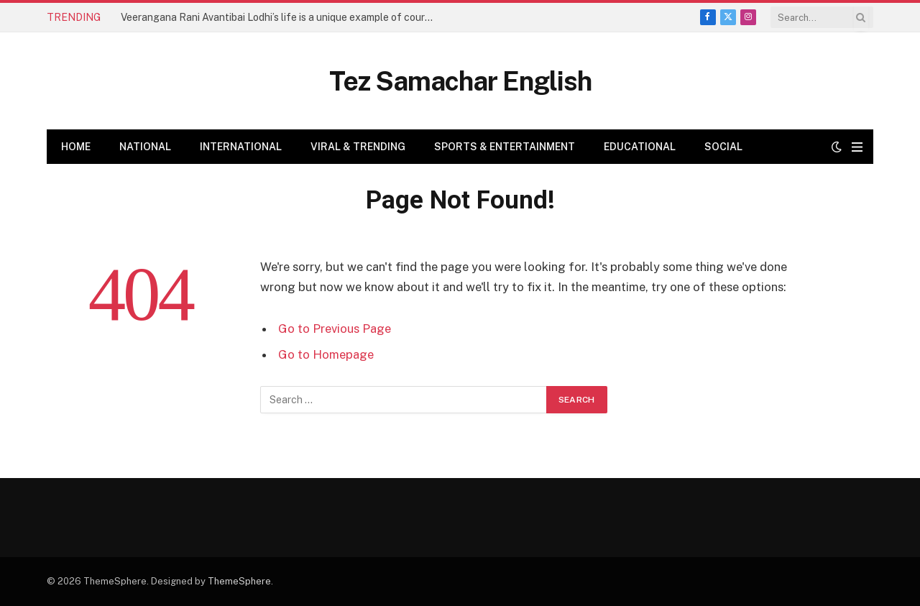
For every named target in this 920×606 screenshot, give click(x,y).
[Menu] (857, 147)
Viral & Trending (357, 146)
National (145, 146)
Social (723, 146)
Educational (640, 146)
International (241, 146)
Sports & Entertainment (504, 146)
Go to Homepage (326, 354)
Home (76, 146)
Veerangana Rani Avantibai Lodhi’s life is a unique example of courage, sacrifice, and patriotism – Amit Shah (282, 17)
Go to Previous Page (334, 328)
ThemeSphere (239, 581)
